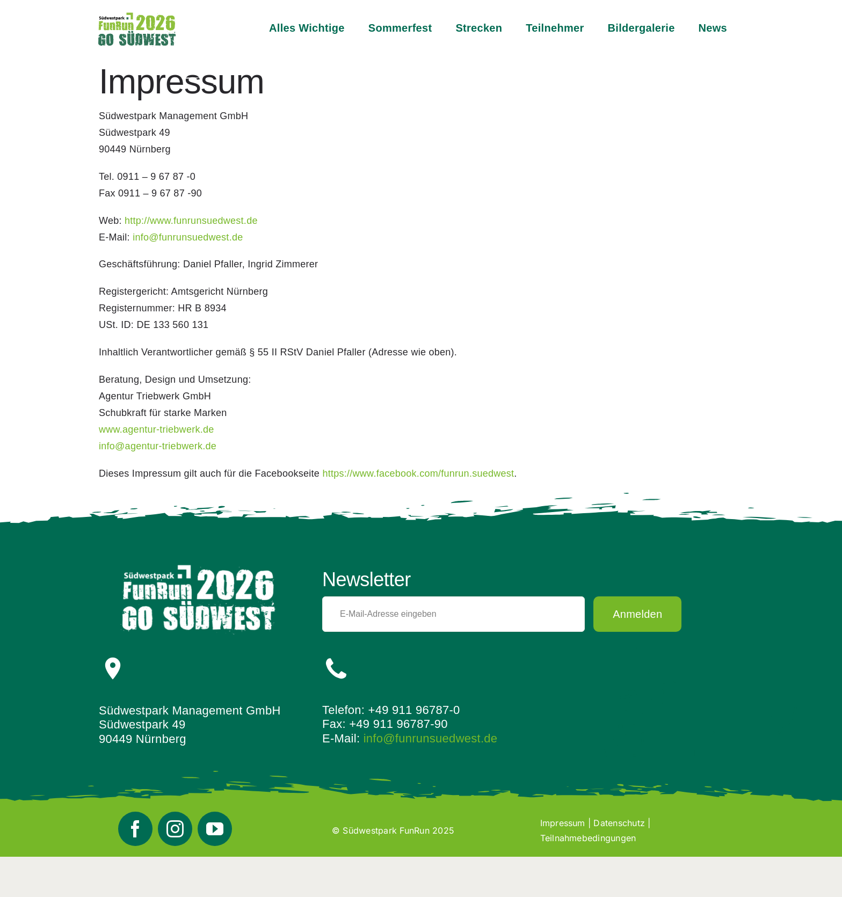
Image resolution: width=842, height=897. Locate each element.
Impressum (562, 823)
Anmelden (637, 614)
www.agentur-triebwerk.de (156, 429)
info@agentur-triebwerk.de (157, 446)
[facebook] (135, 829)
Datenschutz (619, 823)
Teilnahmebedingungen (588, 838)
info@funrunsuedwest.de (431, 738)
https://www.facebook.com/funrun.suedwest (418, 473)
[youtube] (215, 829)
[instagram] (175, 829)
